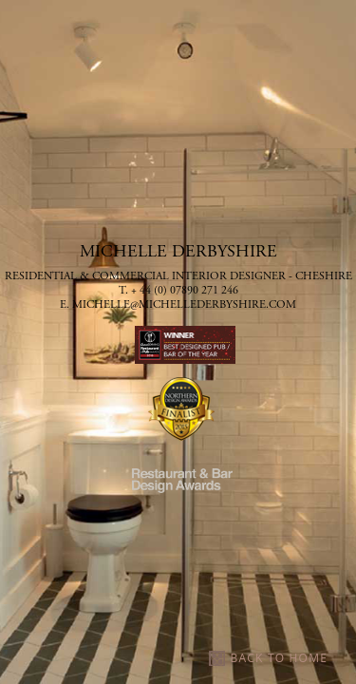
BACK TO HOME (279, 658)
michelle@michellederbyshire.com (184, 304)
